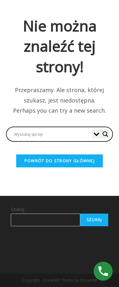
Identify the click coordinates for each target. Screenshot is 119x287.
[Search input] (52, 134)
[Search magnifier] (105, 134)
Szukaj (17, 209)
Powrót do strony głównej (59, 161)
